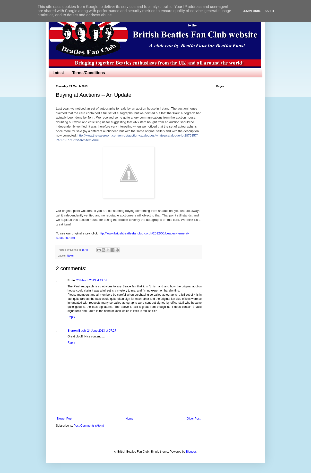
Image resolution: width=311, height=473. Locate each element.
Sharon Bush (77, 330)
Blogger (191, 451)
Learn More (252, 11)
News (70, 255)
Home (129, 418)
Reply (71, 317)
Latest (58, 73)
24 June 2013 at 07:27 (101, 330)
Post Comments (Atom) (89, 425)
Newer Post (64, 418)
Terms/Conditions (88, 73)
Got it (269, 11)
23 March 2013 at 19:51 (91, 280)
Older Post (193, 418)
